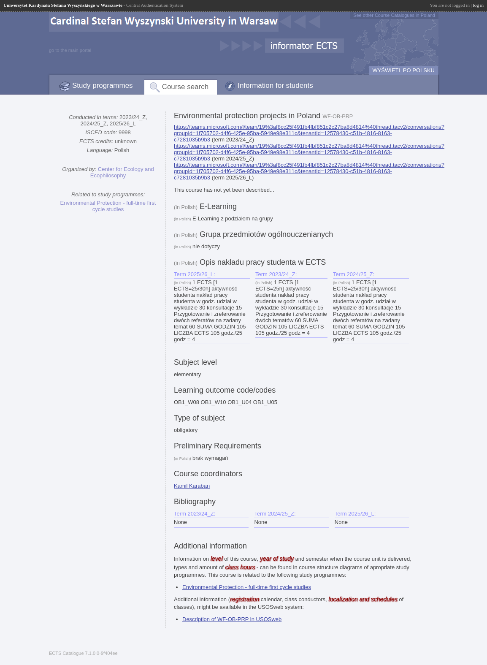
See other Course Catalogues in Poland (394, 15)
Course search (185, 87)
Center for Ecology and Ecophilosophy (122, 172)
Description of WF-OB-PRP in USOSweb (231, 619)
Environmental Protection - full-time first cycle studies (108, 206)
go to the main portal (70, 50)
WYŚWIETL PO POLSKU (403, 70)
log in (478, 5)
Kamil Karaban (192, 486)
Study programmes (102, 85)
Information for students (275, 85)
